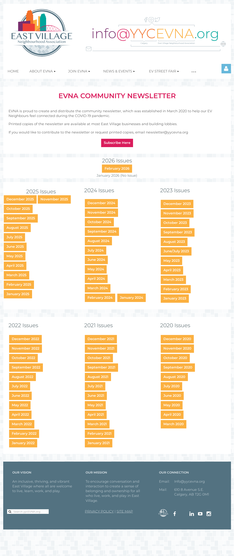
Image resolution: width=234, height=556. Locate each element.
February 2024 (100, 298)
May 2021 (95, 405)
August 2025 (17, 228)
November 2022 (25, 348)
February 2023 (175, 289)
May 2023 (171, 261)
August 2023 (174, 242)
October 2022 (23, 358)
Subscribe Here (117, 143)
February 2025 (18, 284)
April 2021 (95, 414)
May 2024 (95, 269)
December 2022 (25, 339)
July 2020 (171, 386)
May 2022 (20, 405)
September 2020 (177, 367)
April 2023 (171, 270)
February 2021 (99, 433)
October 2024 (99, 222)
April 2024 (96, 279)
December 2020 (177, 339)
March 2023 (173, 280)
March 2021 (97, 424)
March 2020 (173, 424)
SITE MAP (125, 511)
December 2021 (100, 339)
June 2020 (172, 396)
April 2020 (172, 414)
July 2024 (95, 250)
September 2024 (101, 231)
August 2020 (174, 377)
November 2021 (100, 348)
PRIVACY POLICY (99, 511)
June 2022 (20, 396)
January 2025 (17, 294)
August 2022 (22, 377)
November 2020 (177, 348)
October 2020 (175, 358)
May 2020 (171, 405)
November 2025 (54, 199)
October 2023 (175, 223)
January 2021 (98, 443)
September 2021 (101, 367)
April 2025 (15, 265)
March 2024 (97, 288)
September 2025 (20, 218)
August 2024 (98, 241)
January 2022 (23, 443)
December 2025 (20, 199)
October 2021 (98, 358)
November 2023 (177, 213)
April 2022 (20, 414)
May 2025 (14, 256)
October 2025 (18, 209)
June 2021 (95, 396)
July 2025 (14, 237)
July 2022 (20, 386)
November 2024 (101, 212)
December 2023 (177, 204)
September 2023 (177, 232)
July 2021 (95, 386)
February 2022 (24, 433)
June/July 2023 (176, 251)
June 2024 (96, 260)
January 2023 (174, 298)
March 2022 (22, 424)
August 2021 (97, 377)
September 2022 (26, 367)
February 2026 (117, 168)
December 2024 (101, 203)
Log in (226, 68)
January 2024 (131, 298)
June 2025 (15, 247)
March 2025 (16, 275)
